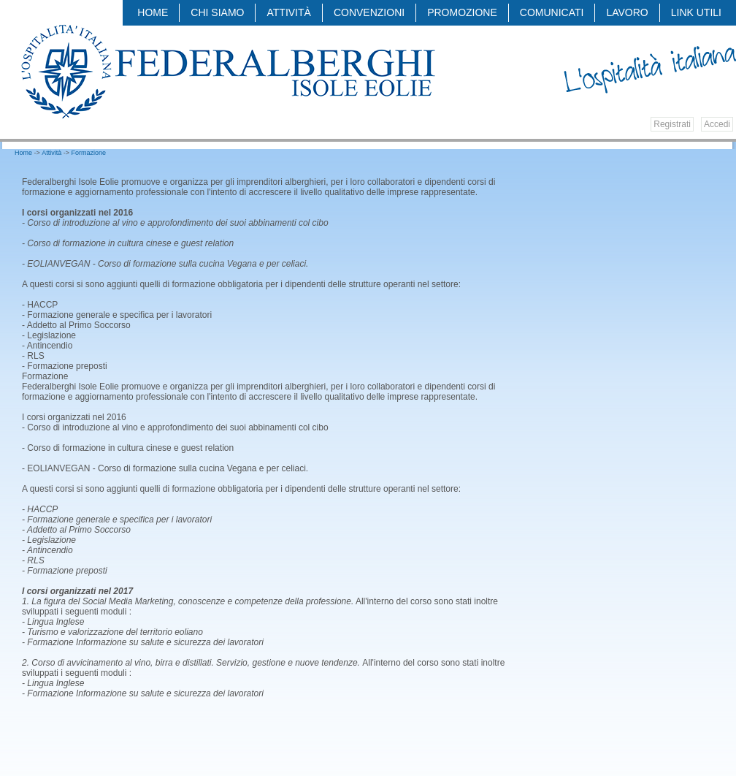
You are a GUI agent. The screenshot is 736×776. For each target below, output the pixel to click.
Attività (288, 12)
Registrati (672, 124)
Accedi (717, 124)
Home (152, 12)
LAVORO (627, 12)
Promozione (462, 12)
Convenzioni (369, 12)
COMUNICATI (552, 12)
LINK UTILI (696, 12)
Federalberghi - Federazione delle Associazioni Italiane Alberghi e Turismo (227, 70)
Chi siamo (217, 12)
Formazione (89, 152)
